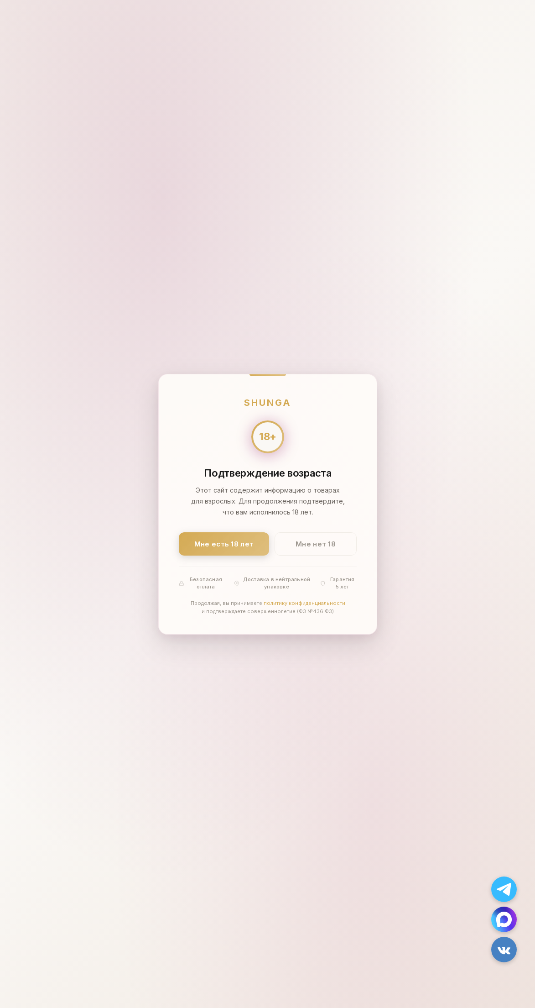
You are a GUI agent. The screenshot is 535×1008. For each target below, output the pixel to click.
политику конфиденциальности (304, 603)
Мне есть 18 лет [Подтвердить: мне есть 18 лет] (224, 543)
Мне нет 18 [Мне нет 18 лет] (316, 543)
